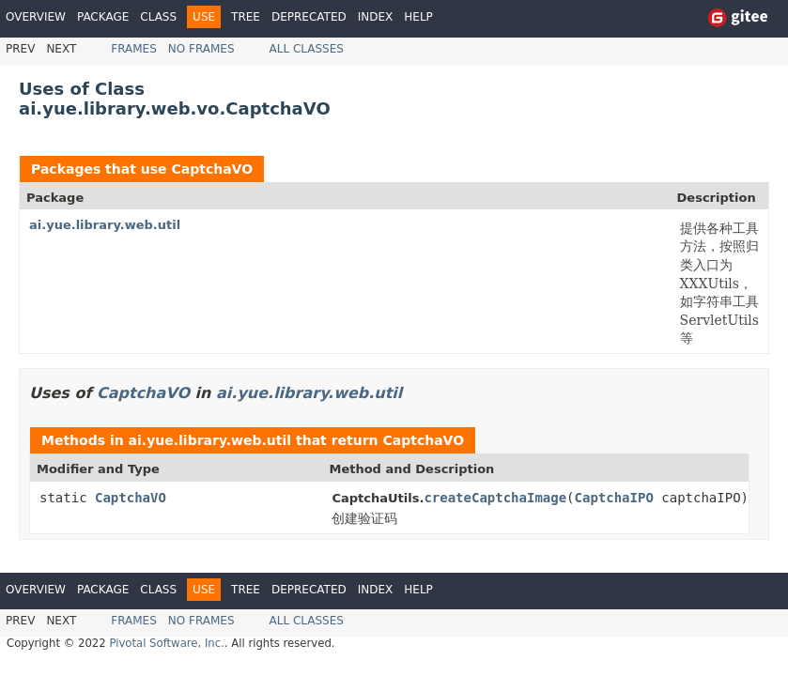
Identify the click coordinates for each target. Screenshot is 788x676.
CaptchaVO (212, 169)
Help (418, 16)
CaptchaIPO (614, 497)
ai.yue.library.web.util (104, 225)
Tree (245, 16)
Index (376, 16)
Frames (134, 48)
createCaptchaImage (495, 497)
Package (103, 16)
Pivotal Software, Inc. (166, 643)
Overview (36, 16)
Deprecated (309, 16)
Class (158, 16)
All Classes (307, 48)
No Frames (201, 48)
